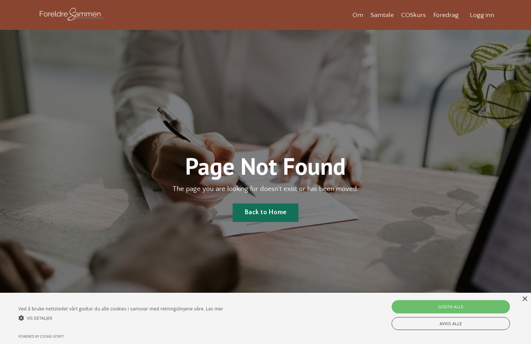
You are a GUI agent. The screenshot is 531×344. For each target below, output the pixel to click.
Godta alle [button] (451, 306)
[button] (120, 318)
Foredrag (446, 14)
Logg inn (482, 14)
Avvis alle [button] (451, 323)
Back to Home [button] (265, 212)
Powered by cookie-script (41, 336)
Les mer (214, 309)
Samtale (381, 14)
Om (356, 14)
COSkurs (413, 14)
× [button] (524, 299)
